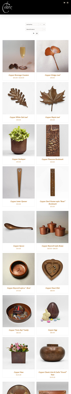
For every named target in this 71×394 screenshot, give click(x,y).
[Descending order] (44, 24)
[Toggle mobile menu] (68, 3)
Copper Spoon (18, 246)
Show (31, 29)
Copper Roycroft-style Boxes (52, 246)
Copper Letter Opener (18, 201)
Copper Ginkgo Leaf (52, 75)
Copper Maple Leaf (52, 117)
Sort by (29, 24)
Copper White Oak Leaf (19, 117)
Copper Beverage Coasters (18, 75)
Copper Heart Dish (52, 288)
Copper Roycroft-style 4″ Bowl (18, 288)
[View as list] (37, 33)
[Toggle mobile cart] (64, 3)
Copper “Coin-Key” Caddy (18, 330)
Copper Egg (52, 330)
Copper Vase (18, 372)
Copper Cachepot (18, 159)
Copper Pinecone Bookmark (52, 159)
